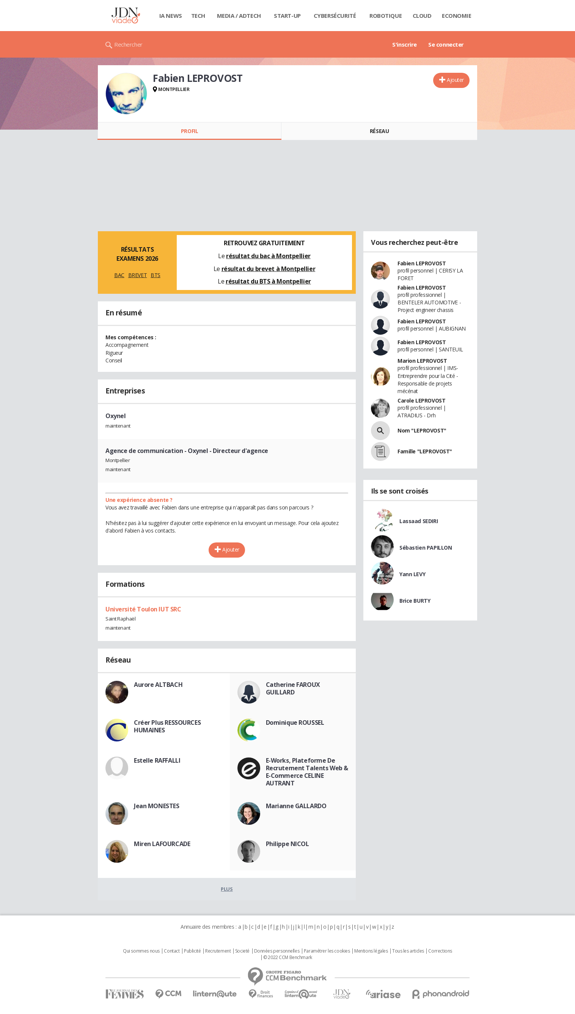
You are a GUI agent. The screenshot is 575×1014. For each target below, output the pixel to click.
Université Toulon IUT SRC (143, 609)
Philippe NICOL (287, 844)
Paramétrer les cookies (327, 951)
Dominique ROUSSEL (295, 722)
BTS (155, 275)
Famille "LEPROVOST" (424, 451)
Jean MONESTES (156, 806)
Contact (171, 951)
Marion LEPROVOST (422, 360)
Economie (456, 15)
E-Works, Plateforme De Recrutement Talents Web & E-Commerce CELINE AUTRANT (307, 771)
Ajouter (455, 79)
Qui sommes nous (141, 951)
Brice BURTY (414, 600)
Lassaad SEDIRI (418, 521)
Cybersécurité (335, 15)
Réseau (379, 131)
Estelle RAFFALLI (157, 760)
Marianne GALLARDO (296, 806)
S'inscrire (404, 44)
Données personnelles (277, 951)
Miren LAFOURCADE (162, 844)
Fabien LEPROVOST (421, 263)
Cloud (422, 15)
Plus (227, 888)
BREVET (137, 275)
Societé (242, 951)
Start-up (287, 15)
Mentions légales (371, 951)
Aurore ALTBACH (158, 684)
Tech (198, 15)
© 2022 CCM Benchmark (287, 957)
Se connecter (446, 44)
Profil (189, 131)
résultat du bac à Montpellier (268, 256)
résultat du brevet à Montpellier (269, 269)
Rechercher (128, 44)
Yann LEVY (412, 574)
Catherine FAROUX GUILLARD (293, 688)
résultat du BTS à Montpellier (268, 281)
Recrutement (218, 951)
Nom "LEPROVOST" (421, 430)
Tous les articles (408, 951)
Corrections (440, 951)
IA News (170, 15)
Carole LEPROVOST (421, 400)
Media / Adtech (239, 15)
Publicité (192, 951)
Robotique (385, 15)
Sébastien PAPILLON (425, 547)
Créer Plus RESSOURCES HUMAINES (167, 726)
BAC (119, 275)
